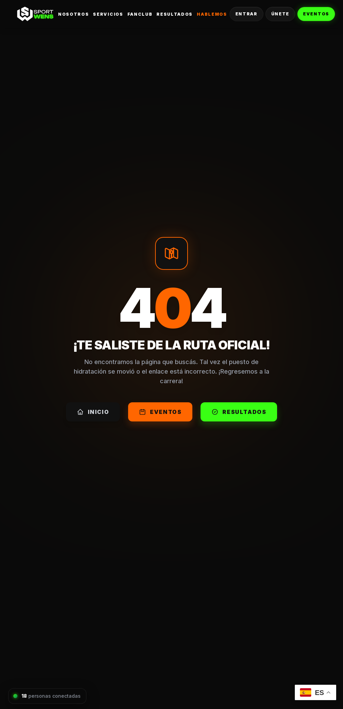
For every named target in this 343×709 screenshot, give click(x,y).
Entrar (246, 13)
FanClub (140, 14)
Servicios (108, 14)
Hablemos (212, 14)
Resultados (174, 14)
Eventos (316, 13)
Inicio (93, 411)
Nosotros (73, 14)
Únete (280, 13)
